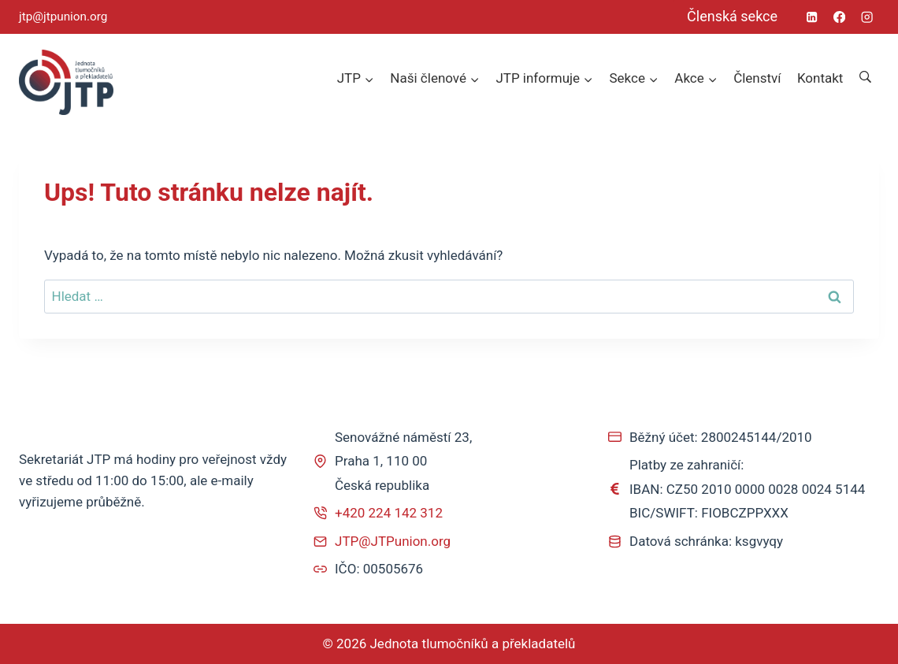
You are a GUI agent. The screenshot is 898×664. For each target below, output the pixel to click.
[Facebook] (839, 17)
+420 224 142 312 (389, 513)
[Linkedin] (812, 17)
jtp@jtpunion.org (63, 16)
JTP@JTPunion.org (393, 541)
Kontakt (820, 78)
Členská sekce (732, 16)
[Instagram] (867, 17)
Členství (757, 78)
